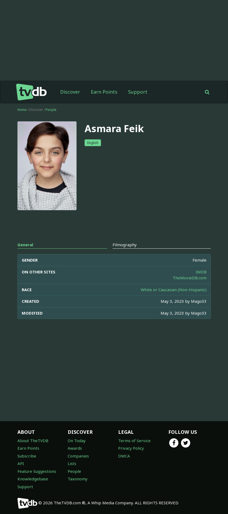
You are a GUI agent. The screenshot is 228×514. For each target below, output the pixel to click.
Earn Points (104, 92)
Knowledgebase (32, 478)
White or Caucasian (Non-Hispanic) (174, 289)
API (20, 463)
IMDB (201, 271)
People (51, 109)
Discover (70, 92)
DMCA (124, 456)
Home (22, 109)
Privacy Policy (131, 448)
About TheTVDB (32, 440)
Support (137, 92)
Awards (75, 448)
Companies (78, 456)
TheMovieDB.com (190, 277)
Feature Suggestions (36, 471)
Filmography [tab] (125, 244)
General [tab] (25, 244)
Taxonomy (78, 478)
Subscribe (26, 456)
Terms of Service (134, 440)
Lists (72, 463)
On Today (77, 440)
